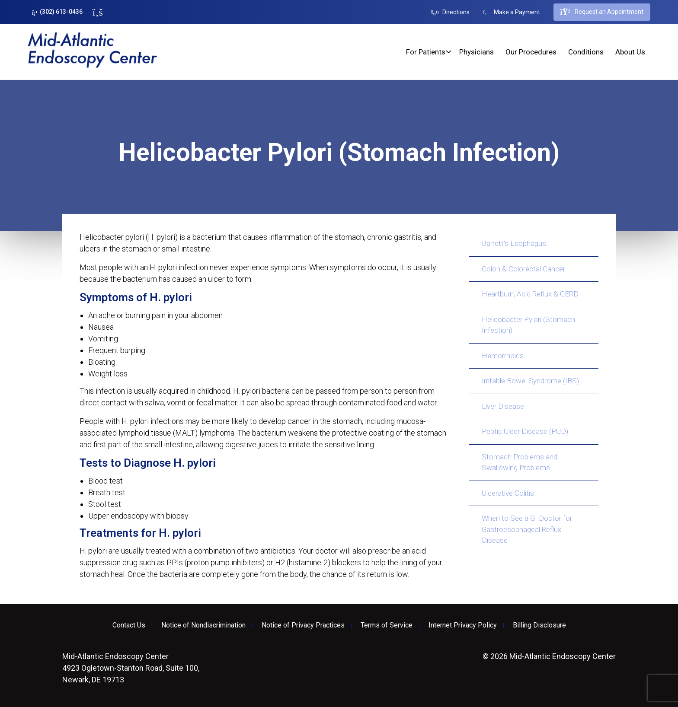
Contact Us (128, 625)
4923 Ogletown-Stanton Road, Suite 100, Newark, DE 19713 (130, 668)
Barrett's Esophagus (514, 243)
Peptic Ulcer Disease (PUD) (525, 431)
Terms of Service (387, 625)
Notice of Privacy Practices (303, 625)
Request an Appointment (601, 12)
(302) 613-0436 (57, 12)
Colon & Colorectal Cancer (523, 268)
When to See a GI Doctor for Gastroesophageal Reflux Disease (527, 529)
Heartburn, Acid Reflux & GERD (530, 294)
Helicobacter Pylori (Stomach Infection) (528, 325)
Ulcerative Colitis (508, 493)
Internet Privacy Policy (463, 625)
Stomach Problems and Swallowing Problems (519, 462)
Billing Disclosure (539, 625)
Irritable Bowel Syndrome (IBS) (530, 380)
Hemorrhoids (503, 355)
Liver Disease (503, 406)
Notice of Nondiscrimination (203, 625)
